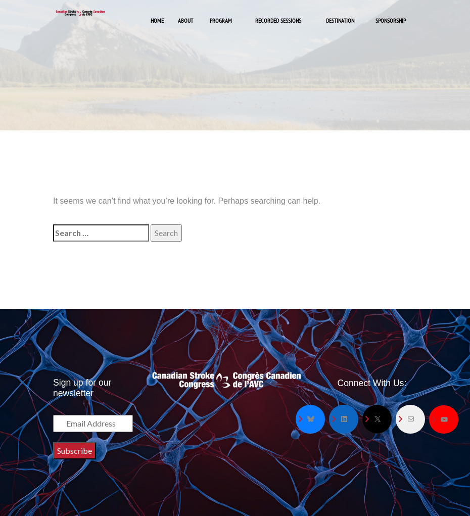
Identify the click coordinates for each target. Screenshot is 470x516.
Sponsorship (390, 20)
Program (221, 20)
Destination (340, 20)
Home (157, 20)
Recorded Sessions (278, 20)
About (185, 20)
